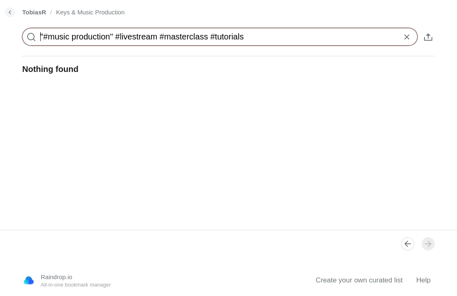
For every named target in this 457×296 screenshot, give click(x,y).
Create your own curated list (359, 280)
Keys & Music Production (90, 12)
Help (423, 280)
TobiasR (34, 12)
